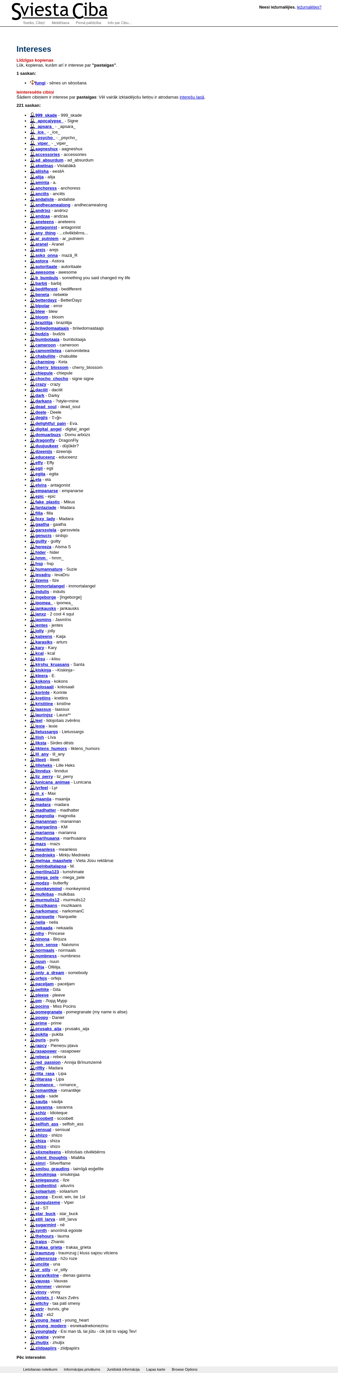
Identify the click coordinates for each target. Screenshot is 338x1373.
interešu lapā (192, 97)
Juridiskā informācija (123, 1369)
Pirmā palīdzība (88, 23)
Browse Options (185, 1369)
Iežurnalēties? (309, 7)
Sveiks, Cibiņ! (34, 23)
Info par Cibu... (119, 23)
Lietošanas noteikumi (40, 1369)
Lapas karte (155, 1369)
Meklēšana (60, 23)
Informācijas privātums (82, 1369)
